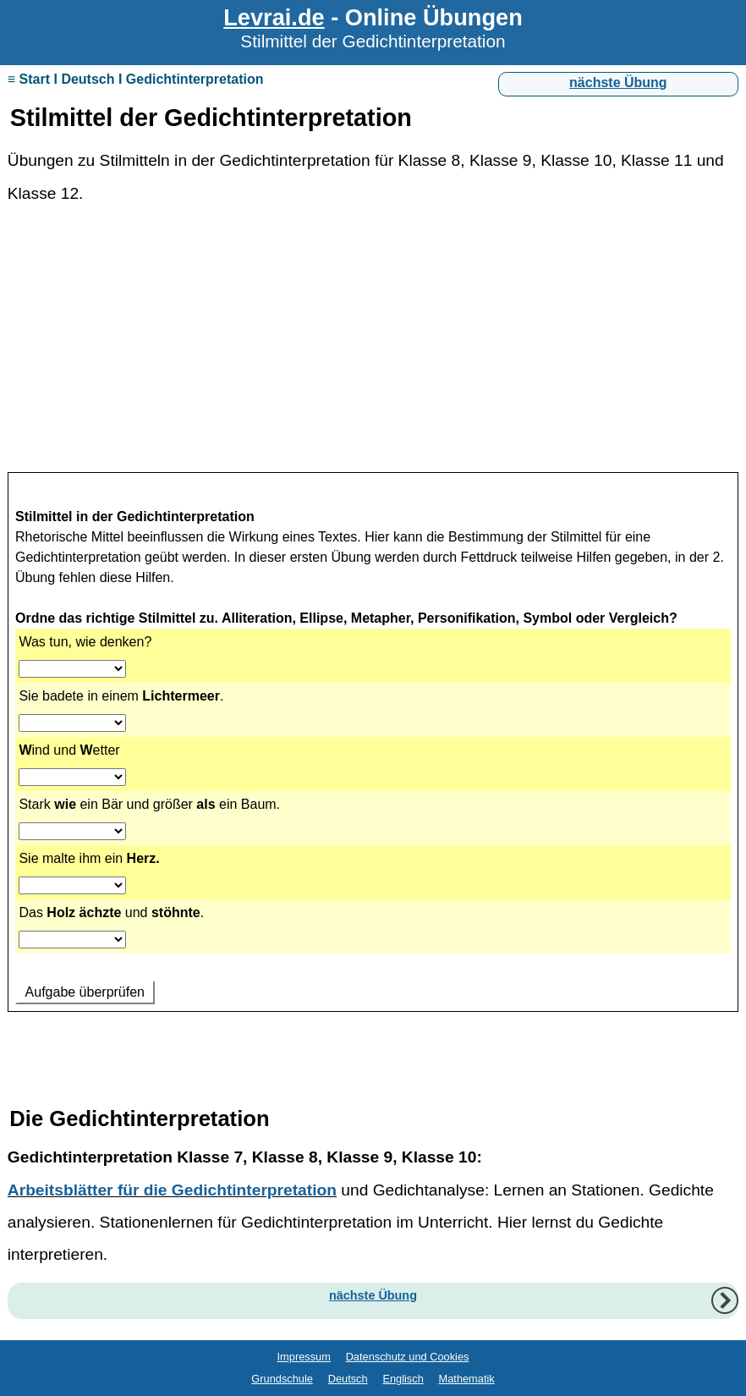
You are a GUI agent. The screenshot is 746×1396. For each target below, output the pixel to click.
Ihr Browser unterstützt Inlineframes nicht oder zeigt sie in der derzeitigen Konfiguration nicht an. (373, 770)
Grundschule (282, 1378)
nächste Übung (618, 82)
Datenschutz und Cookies (407, 1356)
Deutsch (348, 1378)
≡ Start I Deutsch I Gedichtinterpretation (136, 79)
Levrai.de (273, 17)
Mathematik (467, 1378)
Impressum (304, 1356)
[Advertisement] (373, 346)
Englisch (402, 1378)
